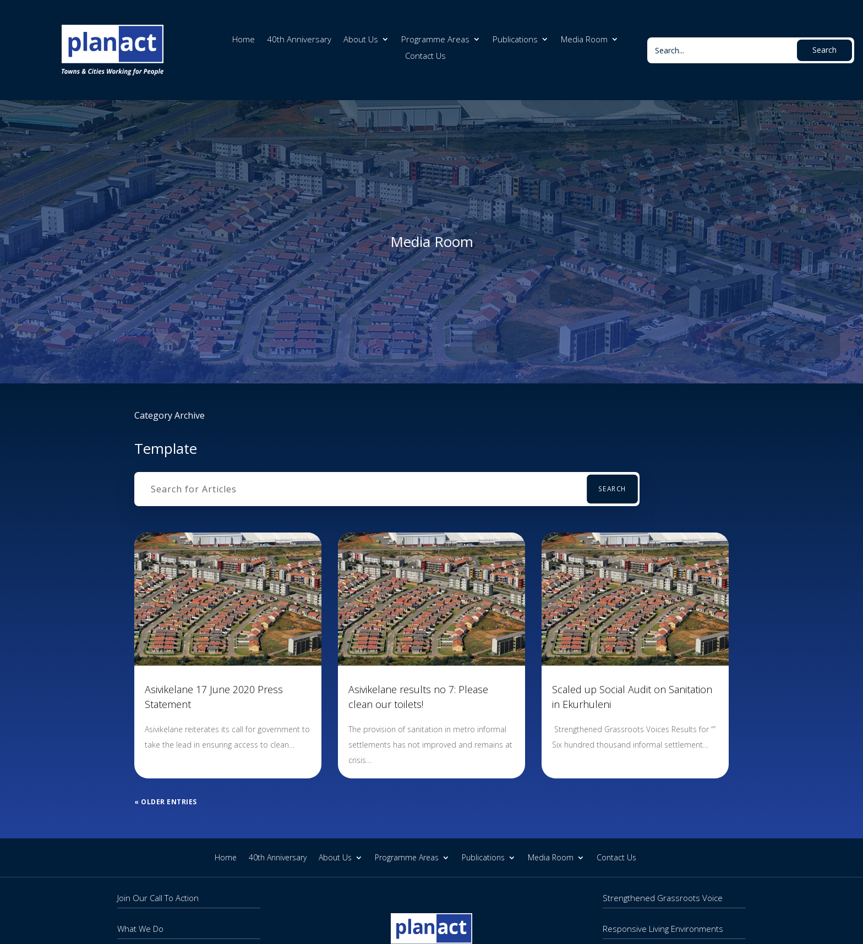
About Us (360, 40)
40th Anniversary (299, 40)
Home (243, 40)
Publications (515, 40)
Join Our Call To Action (158, 897)
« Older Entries (165, 801)
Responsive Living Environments (663, 928)
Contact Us (425, 56)
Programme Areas (435, 40)
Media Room (584, 40)
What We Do (140, 928)
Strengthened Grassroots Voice (663, 897)
